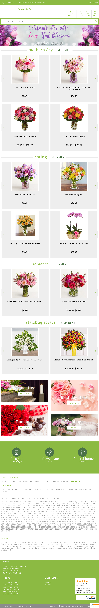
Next (96, 78)
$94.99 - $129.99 (25, 145)
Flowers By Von (24, 9)
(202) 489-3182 (10, 2)
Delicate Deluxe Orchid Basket (73, 243)
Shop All (63, 50)
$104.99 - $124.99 (25, 368)
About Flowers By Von (10, 477)
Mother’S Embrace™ (25, 87)
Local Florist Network (79, 606)
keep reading (76, 481)
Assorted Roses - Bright (73, 136)
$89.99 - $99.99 (74, 310)
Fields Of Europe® (74, 194)
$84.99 (25, 96)
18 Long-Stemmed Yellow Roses (25, 243)
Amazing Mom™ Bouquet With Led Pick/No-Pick (73, 88)
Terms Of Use (53, 606)
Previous (3, 78)
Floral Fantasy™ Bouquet (74, 302)
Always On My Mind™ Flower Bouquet (25, 302)
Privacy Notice (65, 606)
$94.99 (25, 252)
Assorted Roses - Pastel (25, 136)
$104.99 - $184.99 (73, 368)
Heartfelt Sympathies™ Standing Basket (73, 360)
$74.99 (73, 203)
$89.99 (73, 252)
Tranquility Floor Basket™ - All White (25, 360)
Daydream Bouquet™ (25, 194)
